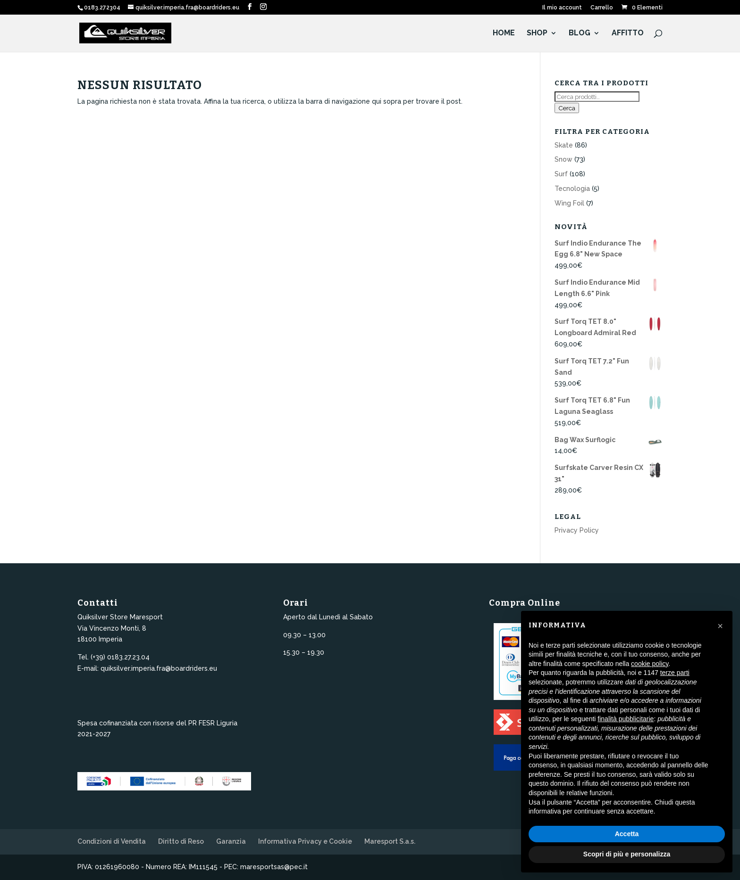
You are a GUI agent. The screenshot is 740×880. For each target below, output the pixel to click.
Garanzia (231, 841)
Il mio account (562, 8)
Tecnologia (572, 188)
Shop (537, 33)
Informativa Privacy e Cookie (305, 841)
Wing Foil (569, 203)
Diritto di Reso (181, 841)
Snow (563, 159)
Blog (579, 33)
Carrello (601, 8)
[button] (720, 625)
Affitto (628, 33)
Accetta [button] (627, 834)
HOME (504, 33)
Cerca (566, 108)
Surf (561, 174)
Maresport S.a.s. (389, 841)
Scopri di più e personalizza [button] (626, 854)
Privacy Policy (577, 530)
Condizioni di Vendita (111, 841)
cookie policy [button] (649, 663)
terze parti (675, 672)
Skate (564, 145)
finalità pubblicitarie (625, 719)
